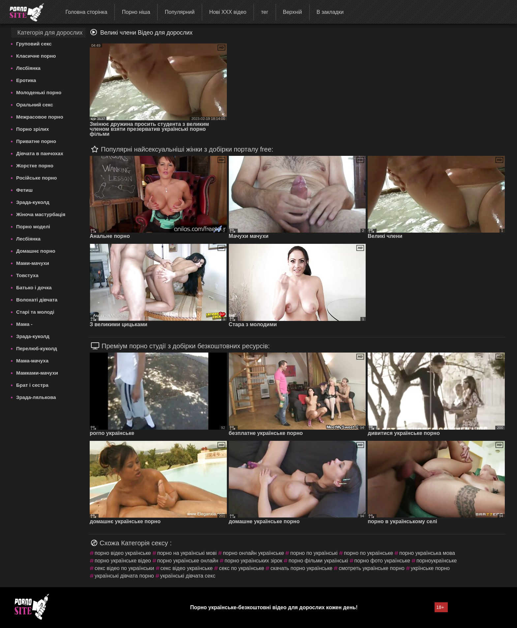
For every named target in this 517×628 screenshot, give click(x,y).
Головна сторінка (86, 12)
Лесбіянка (28, 68)
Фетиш (24, 190)
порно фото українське (382, 560)
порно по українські (314, 553)
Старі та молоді (35, 312)
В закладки (330, 12)
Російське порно (36, 178)
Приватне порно (36, 141)
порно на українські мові (187, 553)
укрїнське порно (430, 568)
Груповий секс (34, 43)
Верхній (292, 12)
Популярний (180, 12)
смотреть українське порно (371, 568)
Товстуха (27, 275)
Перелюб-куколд (36, 348)
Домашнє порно (35, 251)
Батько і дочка (34, 287)
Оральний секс (34, 104)
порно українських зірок (253, 560)
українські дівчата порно (124, 576)
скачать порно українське (301, 568)
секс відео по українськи (124, 568)
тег (264, 12)
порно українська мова (427, 553)
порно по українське (368, 553)
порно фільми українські (318, 560)
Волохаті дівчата (36, 299)
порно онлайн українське (253, 553)
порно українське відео (123, 560)
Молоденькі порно (38, 92)
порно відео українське (123, 553)
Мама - (24, 324)
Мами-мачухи (32, 263)
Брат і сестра (32, 385)
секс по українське (241, 568)
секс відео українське (187, 568)
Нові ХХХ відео (228, 12)
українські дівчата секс (188, 576)
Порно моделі (33, 226)
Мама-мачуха (32, 360)
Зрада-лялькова (36, 397)
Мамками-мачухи (37, 373)
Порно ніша (136, 12)
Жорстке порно (34, 165)
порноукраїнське (436, 560)
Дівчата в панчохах (39, 153)
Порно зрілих (32, 129)
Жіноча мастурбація (40, 214)
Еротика (26, 80)
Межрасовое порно (39, 117)
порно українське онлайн (187, 560)
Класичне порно (36, 56)
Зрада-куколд (32, 202)
